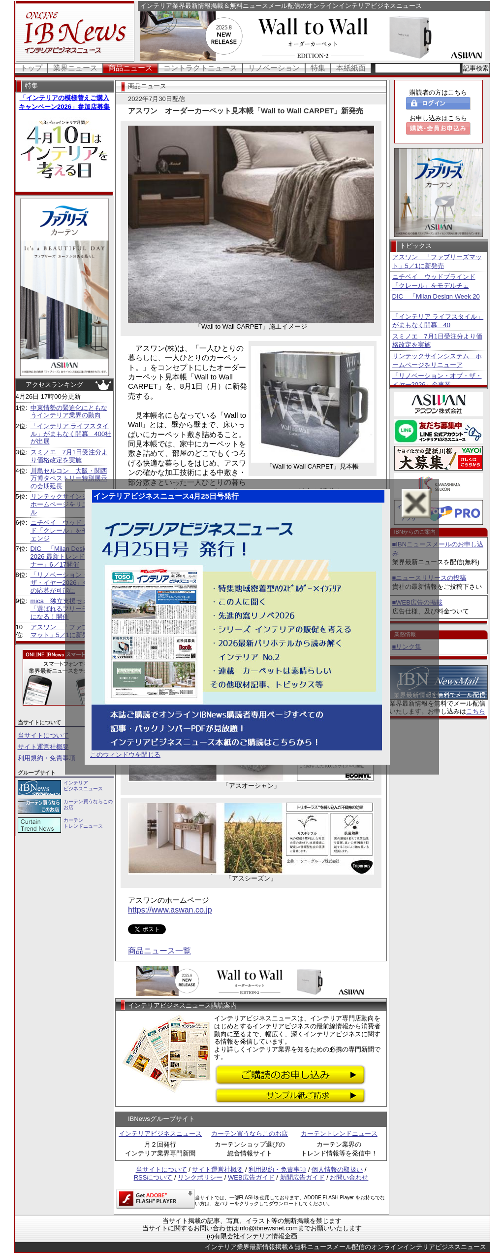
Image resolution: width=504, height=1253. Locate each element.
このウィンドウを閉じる (125, 754)
